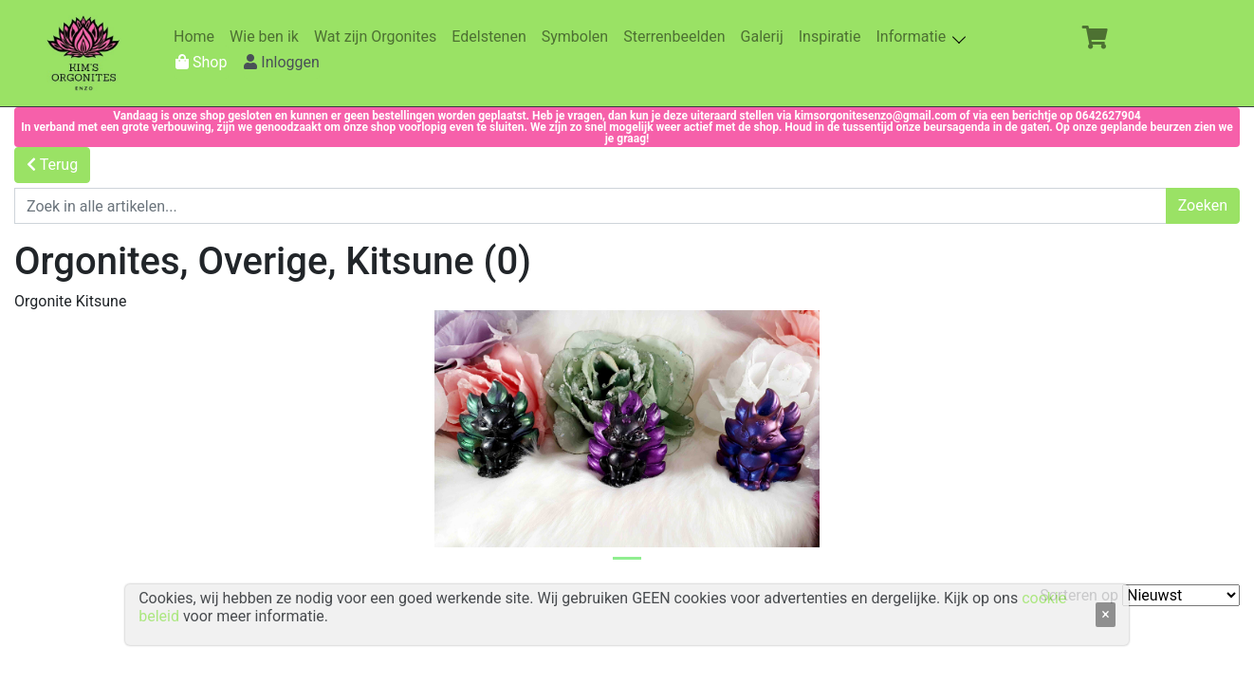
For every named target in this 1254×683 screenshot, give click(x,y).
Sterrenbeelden (677, 37)
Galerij (766, 37)
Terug (52, 165)
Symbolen (579, 37)
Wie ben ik (268, 37)
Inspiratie (834, 37)
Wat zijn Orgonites (379, 37)
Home (198, 37)
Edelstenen (492, 37)
